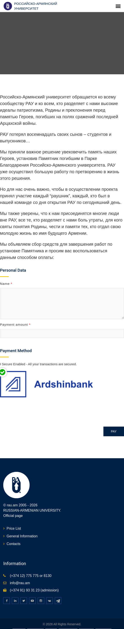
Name (6, 280)
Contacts (13, 540)
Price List (14, 525)
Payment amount (15, 321)
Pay (114, 427)
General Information (22, 532)
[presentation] (33, 407)
